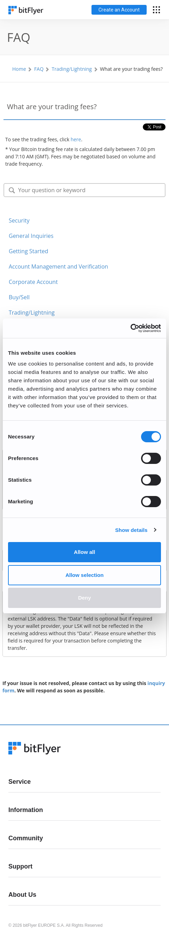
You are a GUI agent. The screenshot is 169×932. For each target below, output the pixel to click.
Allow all (84, 552)
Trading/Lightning (72, 69)
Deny (84, 598)
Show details (131, 530)
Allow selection (84, 575)
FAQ (39, 69)
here (76, 139)
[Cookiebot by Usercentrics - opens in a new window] (130, 328)
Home (19, 69)
